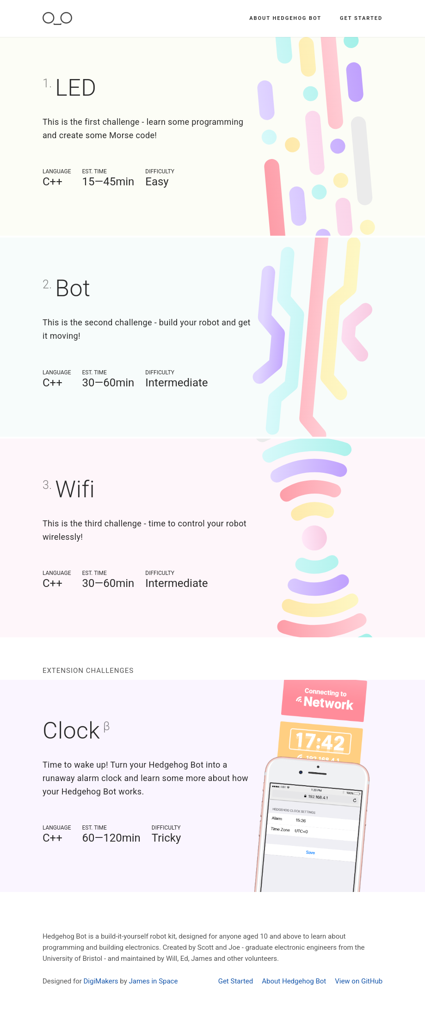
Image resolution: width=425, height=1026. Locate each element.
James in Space (153, 981)
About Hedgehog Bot (294, 981)
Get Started (361, 18)
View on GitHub (358, 981)
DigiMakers (101, 981)
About (285, 18)
